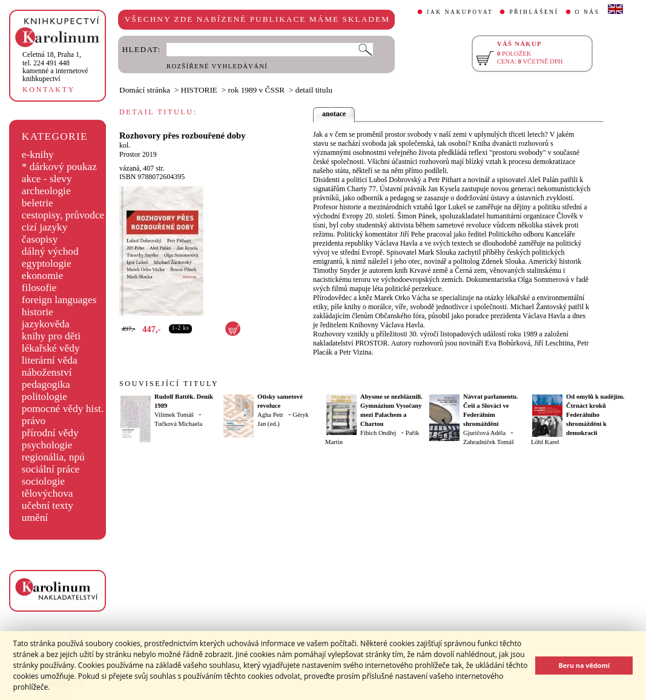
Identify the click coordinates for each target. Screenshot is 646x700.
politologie (44, 396)
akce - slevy (47, 179)
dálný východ (50, 251)
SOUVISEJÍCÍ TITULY (169, 383)
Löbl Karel (545, 442)
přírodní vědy (50, 433)
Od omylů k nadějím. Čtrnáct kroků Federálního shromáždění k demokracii (595, 414)
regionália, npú (53, 457)
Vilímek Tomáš (174, 414)
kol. (124, 145)
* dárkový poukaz (59, 166)
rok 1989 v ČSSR (256, 89)
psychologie (47, 445)
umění (35, 517)
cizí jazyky (45, 227)
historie (37, 312)
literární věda (49, 360)
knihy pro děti (51, 336)
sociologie (43, 481)
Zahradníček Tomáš (488, 442)
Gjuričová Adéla (484, 433)
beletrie (37, 203)
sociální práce (51, 469)
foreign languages (59, 300)
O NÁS (587, 12)
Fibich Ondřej (378, 433)
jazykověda (46, 324)
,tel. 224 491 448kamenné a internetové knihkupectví (55, 66)
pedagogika (46, 384)
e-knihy (38, 154)
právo (33, 421)
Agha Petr (270, 414)
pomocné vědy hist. (63, 408)
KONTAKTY (48, 89)
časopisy (40, 239)
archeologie (46, 191)
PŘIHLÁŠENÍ (533, 12)
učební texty (47, 505)
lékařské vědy (51, 348)
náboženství (47, 372)
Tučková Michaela (178, 423)
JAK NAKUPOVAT (460, 12)
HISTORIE (199, 89)
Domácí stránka (144, 89)
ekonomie (42, 275)
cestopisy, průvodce (63, 215)
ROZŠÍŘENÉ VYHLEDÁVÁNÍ (217, 66)
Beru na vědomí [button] (584, 665)
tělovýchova (47, 493)
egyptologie (46, 263)
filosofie (39, 287)
